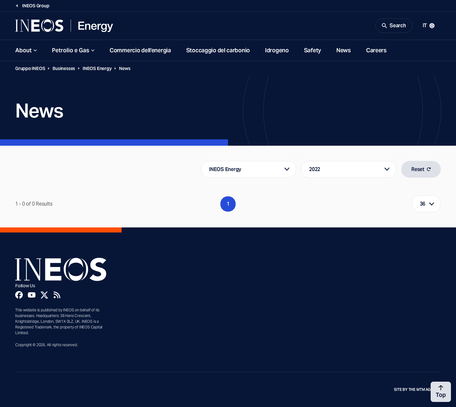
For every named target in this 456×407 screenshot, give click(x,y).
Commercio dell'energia (140, 50)
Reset (421, 169)
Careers (376, 50)
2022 (314, 169)
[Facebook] (19, 295)
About (23, 50)
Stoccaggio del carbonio (218, 50)
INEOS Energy (97, 68)
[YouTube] (31, 295)
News (343, 50)
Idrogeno (277, 50)
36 (423, 203)
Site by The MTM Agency (417, 389)
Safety (312, 50)
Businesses (64, 68)
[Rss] (57, 295)
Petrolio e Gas (70, 50)
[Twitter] (44, 295)
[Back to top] (441, 392)
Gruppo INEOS (30, 68)
